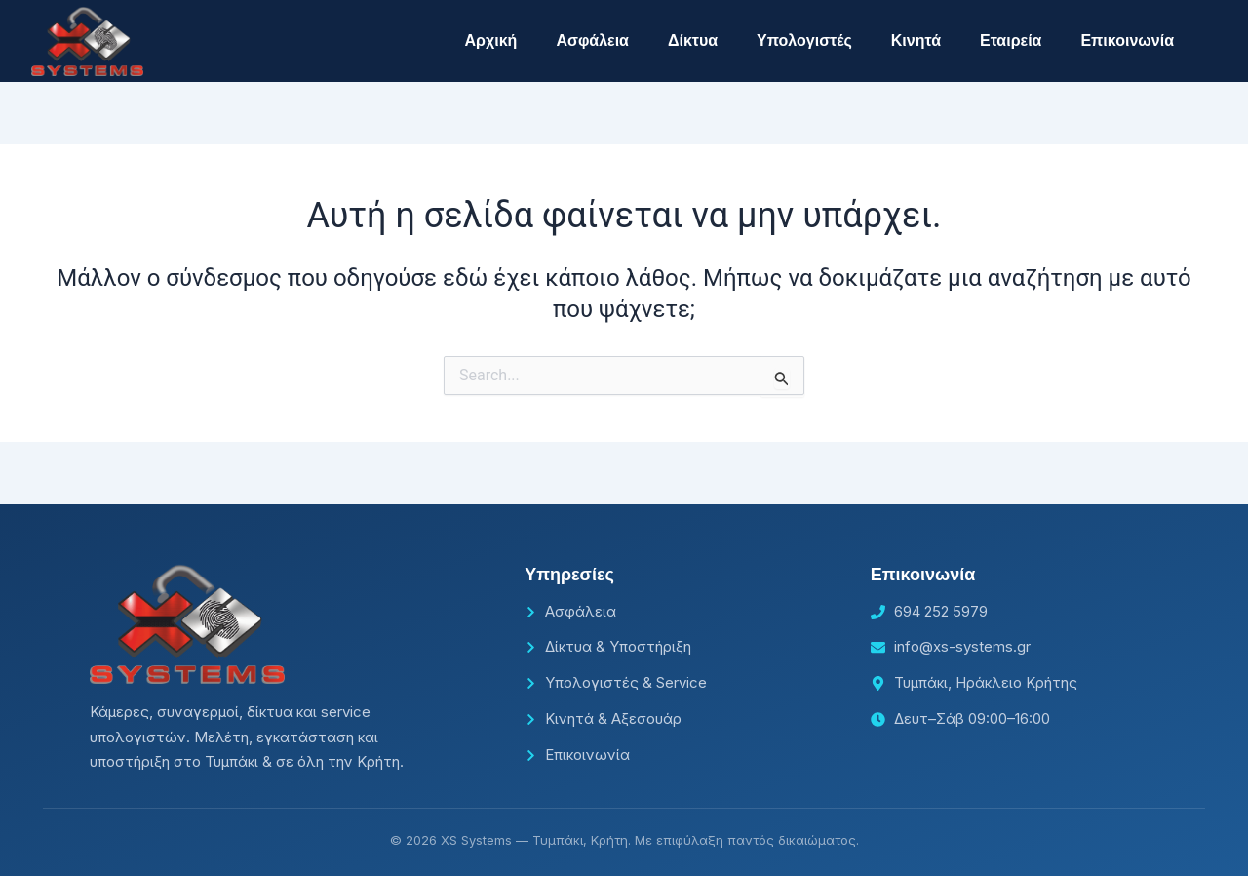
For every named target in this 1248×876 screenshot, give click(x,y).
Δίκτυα (693, 40)
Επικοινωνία (1127, 40)
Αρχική (491, 40)
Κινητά (916, 40)
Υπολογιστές (804, 40)
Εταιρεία (1010, 40)
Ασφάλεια (592, 40)
